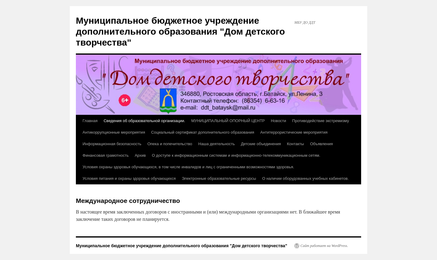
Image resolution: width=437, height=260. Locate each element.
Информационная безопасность (112, 144)
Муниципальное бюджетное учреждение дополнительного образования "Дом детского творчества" (180, 31)
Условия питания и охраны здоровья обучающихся (129, 178)
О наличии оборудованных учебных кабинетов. (305, 178)
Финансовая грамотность (106, 155)
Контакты (295, 144)
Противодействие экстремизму (320, 120)
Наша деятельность (216, 144)
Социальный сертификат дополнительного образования (202, 132)
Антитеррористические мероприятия (294, 132)
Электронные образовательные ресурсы (219, 178)
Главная (90, 120)
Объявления (321, 144)
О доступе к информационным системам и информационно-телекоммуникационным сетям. (236, 155)
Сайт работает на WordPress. (324, 246)
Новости (278, 120)
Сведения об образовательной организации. (144, 120)
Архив (140, 155)
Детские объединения (261, 144)
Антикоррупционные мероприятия (114, 132)
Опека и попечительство (169, 144)
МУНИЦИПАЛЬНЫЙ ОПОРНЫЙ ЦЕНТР (228, 120)
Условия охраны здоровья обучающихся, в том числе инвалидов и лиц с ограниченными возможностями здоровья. (188, 167)
